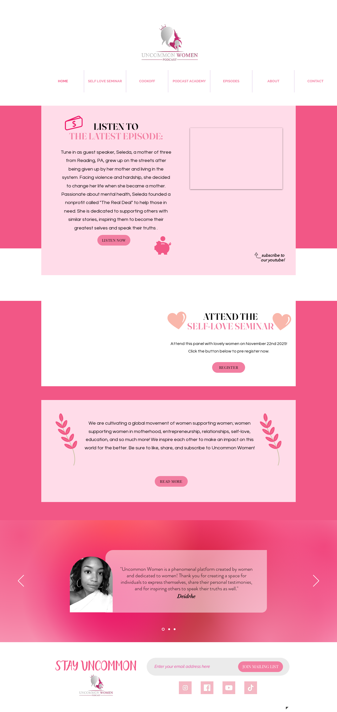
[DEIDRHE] (163, 629)
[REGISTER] (228, 367)
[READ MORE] (171, 481)
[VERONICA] (169, 629)
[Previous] (21, 581)
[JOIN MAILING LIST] (260, 666)
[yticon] (229, 687)
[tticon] (250, 687)
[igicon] (185, 687)
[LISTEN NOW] (113, 240)
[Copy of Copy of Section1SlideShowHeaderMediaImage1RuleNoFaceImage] (175, 629)
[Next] (316, 581)
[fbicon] (207, 687)
